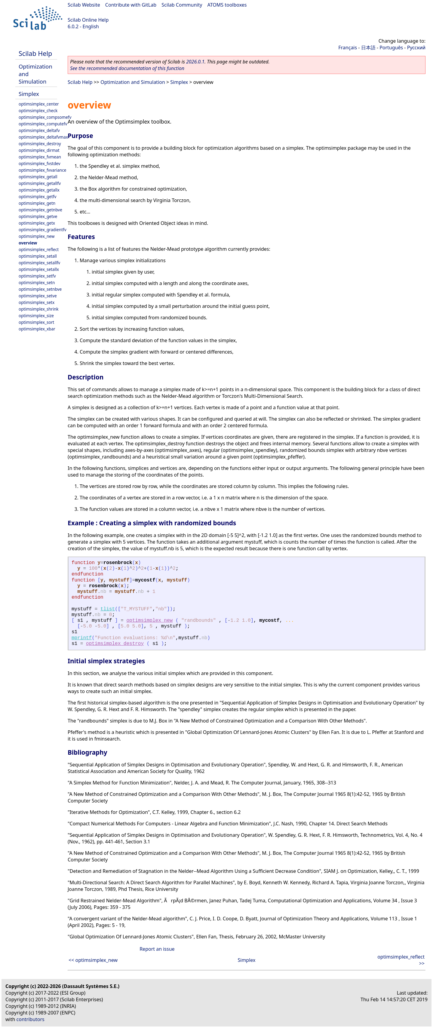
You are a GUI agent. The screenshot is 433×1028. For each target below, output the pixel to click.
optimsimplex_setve (38, 296)
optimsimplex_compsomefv (45, 117)
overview (28, 243)
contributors (31, 1019)
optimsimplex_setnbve (40, 289)
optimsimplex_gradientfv (42, 229)
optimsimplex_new (36, 236)
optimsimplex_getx (37, 223)
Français (347, 47)
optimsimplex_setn (37, 282)
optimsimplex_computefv (43, 124)
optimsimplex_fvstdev (39, 163)
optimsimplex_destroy (40, 143)
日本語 (368, 47)
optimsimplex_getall (38, 177)
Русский (416, 47)
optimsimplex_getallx (39, 190)
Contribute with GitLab (130, 5)
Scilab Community (181, 5)
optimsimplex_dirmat (39, 150)
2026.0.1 (195, 61)
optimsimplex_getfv (37, 196)
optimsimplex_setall (38, 256)
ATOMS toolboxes (227, 5)
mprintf (82, 638)
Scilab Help (35, 53)
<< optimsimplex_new (93, 960)
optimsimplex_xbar (37, 329)
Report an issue (157, 949)
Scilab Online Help (88, 20)
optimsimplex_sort (36, 322)
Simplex (29, 93)
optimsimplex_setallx (39, 269)
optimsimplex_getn (37, 203)
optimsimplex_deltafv (39, 130)
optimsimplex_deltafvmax (43, 137)
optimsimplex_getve (38, 216)
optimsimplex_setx (36, 302)
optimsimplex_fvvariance (42, 170)
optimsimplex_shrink (39, 309)
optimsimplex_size (36, 315)
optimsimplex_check (38, 110)
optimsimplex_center (39, 104)
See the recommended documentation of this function (127, 68)
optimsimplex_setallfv (39, 262)
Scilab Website (84, 5)
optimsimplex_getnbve (40, 210)
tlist (107, 609)
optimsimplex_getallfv (40, 183)
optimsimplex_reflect (39, 249)
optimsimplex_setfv (37, 276)
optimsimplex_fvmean (40, 157)
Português (391, 47)
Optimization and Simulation (132, 82)
